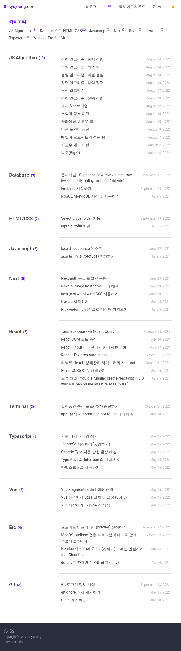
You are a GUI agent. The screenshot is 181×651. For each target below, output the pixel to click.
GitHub (159, 6)
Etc (52, 37)
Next (120, 30)
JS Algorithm (23, 30)
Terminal (155, 30)
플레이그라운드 (132, 6)
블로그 (90, 6)
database (50, 30)
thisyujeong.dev (13, 641)
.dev (19, 6)
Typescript (20, 37)
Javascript (100, 30)
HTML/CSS (74, 30)
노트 (107, 6)
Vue (39, 37)
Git (64, 37)
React (136, 30)
